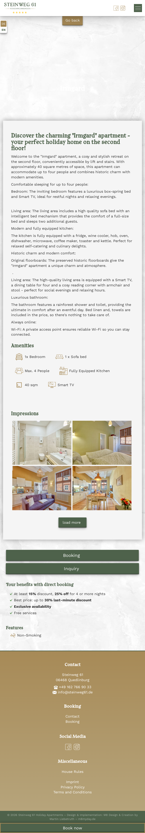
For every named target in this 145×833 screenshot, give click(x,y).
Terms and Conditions (72, 792)
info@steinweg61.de (75, 692)
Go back (72, 20)
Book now (72, 828)
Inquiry (71, 568)
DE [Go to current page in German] (3, 23)
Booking (71, 555)
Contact (72, 716)
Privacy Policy (73, 787)
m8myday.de (86, 819)
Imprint (72, 782)
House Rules (72, 771)
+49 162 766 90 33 (75, 687)
